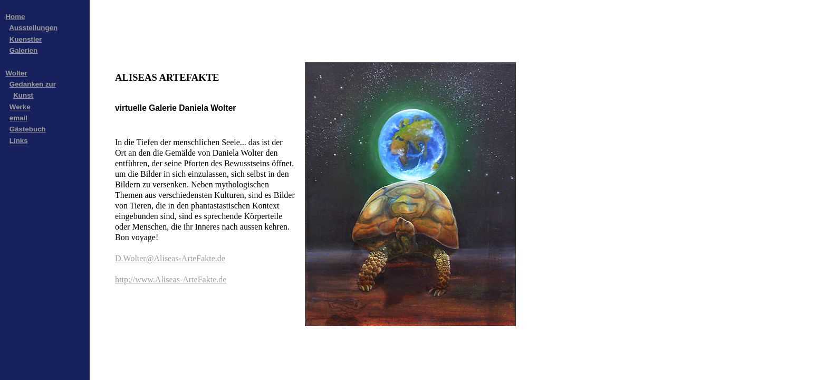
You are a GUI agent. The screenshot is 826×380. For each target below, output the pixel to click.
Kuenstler (25, 39)
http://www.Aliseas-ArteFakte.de (170, 279)
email (18, 118)
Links (18, 141)
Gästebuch (27, 129)
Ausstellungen (33, 28)
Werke (20, 107)
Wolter (16, 73)
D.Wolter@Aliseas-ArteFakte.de (170, 258)
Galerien (23, 50)
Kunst (23, 95)
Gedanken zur (32, 84)
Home (15, 17)
